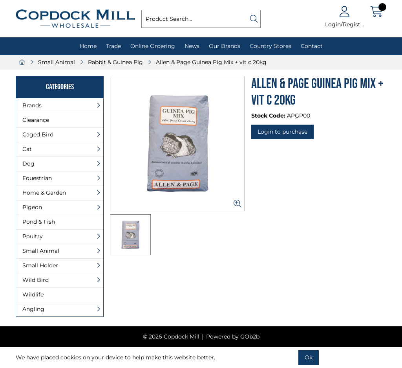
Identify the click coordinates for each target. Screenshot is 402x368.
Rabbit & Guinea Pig (115, 62)
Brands (32, 105)
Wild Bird (35, 279)
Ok (308, 357)
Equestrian (37, 178)
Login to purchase (282, 131)
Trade (113, 46)
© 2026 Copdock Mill (171, 336)
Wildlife (33, 294)
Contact (312, 46)
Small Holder (40, 265)
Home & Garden (44, 192)
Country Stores (270, 46)
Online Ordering (152, 46)
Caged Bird (37, 134)
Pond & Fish (38, 221)
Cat (27, 149)
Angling (33, 309)
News (192, 46)
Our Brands (224, 46)
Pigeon (32, 207)
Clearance (35, 119)
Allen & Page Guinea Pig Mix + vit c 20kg (211, 62)
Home (88, 46)
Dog (28, 163)
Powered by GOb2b (232, 336)
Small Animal (56, 62)
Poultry (32, 236)
